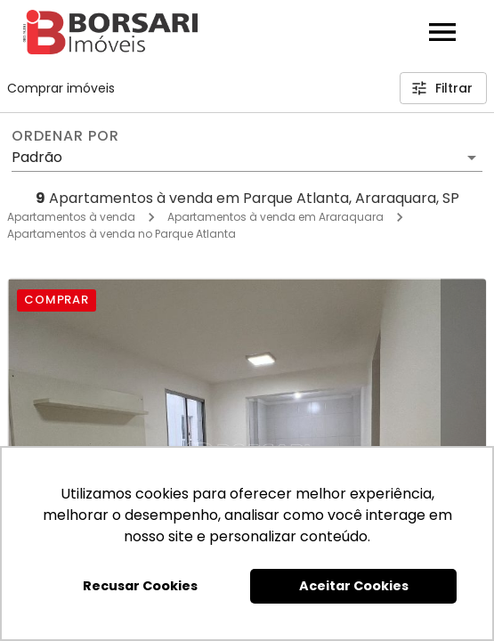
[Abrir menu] (442, 32)
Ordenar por (65, 136)
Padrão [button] (37, 157)
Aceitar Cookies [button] (354, 586)
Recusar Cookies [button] (140, 586)
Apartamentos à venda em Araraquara (275, 216)
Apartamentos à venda (71, 216)
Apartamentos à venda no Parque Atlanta (121, 233)
